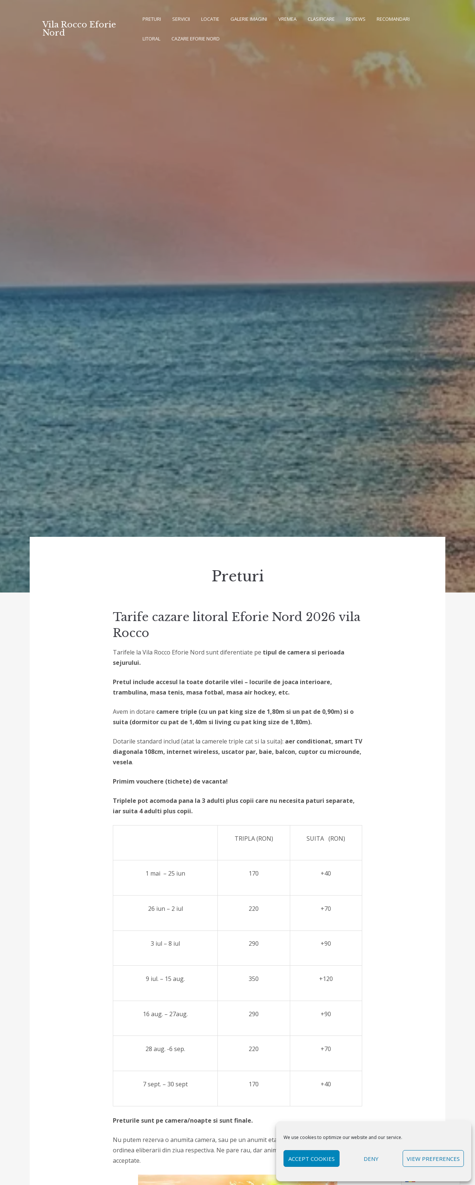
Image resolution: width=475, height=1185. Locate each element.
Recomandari (393, 19)
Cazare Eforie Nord (195, 38)
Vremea (287, 19)
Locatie (210, 19)
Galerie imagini (248, 19)
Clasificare (321, 19)
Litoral (151, 38)
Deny (371, 1158)
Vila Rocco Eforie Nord (79, 29)
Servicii (181, 19)
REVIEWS (356, 19)
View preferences (433, 1158)
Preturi (151, 19)
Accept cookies (311, 1158)
